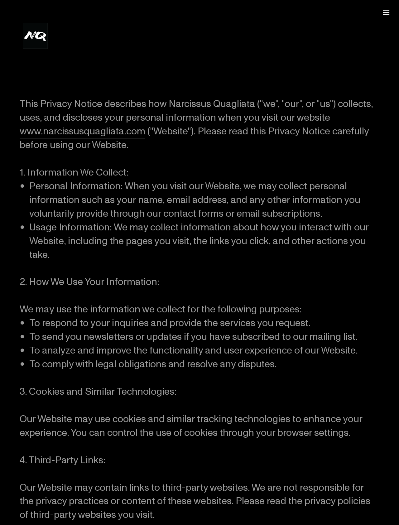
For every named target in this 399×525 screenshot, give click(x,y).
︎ (386, 12)
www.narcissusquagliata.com (82, 129)
